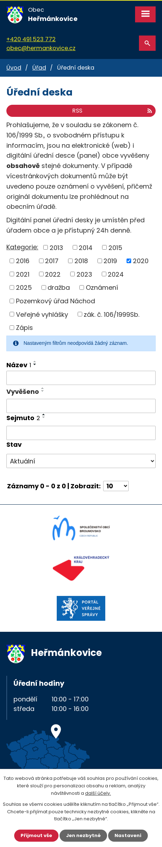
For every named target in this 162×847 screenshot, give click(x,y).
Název (18, 364)
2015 (115, 247)
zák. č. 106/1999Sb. (111, 314)
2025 (24, 287)
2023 (84, 274)
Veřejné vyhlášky (42, 314)
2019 (110, 260)
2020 (141, 260)
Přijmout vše (36, 835)
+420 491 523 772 (31, 39)
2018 (81, 260)
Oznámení (102, 287)
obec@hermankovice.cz (41, 48)
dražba (59, 287)
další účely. (98, 793)
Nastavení (127, 835)
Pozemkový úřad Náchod (55, 301)
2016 (22, 260)
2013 (56, 247)
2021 (22, 274)
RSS (112, 111)
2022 (53, 274)
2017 (51, 260)
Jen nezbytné (83, 835)
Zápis (24, 327)
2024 (116, 274)
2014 (86, 247)
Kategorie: (22, 247)
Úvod (13, 68)
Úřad (39, 68)
